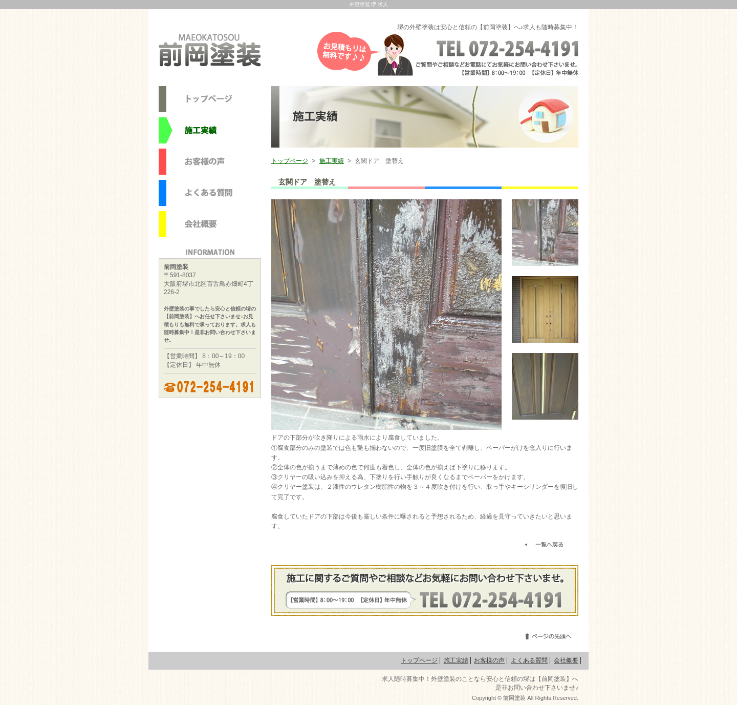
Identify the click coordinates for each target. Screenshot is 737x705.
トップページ (289, 160)
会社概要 (566, 660)
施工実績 (331, 160)
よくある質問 (529, 660)
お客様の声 (489, 660)
